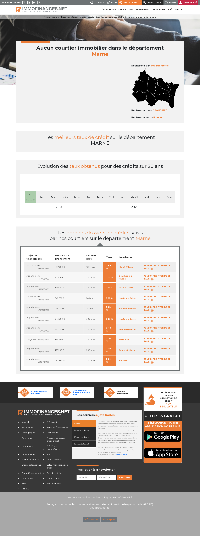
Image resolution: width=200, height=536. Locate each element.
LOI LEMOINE (159, 9)
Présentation (53, 422)
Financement (28, 478)
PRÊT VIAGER (175, 9)
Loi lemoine (27, 446)
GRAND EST (160, 110)
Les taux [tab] (77, 423)
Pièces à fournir (54, 483)
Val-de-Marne (126, 288)
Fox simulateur (54, 478)
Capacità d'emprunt (31, 473)
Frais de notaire (54, 473)
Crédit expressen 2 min (39, 392)
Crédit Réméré (54, 459)
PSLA (24, 483)
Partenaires (27, 427)
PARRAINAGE (142, 9)
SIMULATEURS (125, 9)
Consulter (92, 519)
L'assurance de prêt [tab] (81, 437)
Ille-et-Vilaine (126, 267)
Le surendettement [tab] (81, 444)
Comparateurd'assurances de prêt (81, 392)
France (157, 117)
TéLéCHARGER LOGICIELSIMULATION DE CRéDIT (168, 399)
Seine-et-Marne (127, 329)
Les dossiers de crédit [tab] (82, 430)
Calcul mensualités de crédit (57, 466)
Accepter (109, 519)
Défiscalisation (29, 454)
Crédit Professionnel (31, 465)
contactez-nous (121, 454)
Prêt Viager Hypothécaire (53, 447)
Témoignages (108, 9)
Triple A (25, 489)
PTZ (48, 454)
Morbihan (124, 339)
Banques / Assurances (57, 427)
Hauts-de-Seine (127, 298)
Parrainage (27, 438)
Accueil (25, 422)
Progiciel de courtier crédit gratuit (56, 439)
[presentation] (99, 487)
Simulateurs (52, 432)
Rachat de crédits (30, 459)
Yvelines (123, 360)
